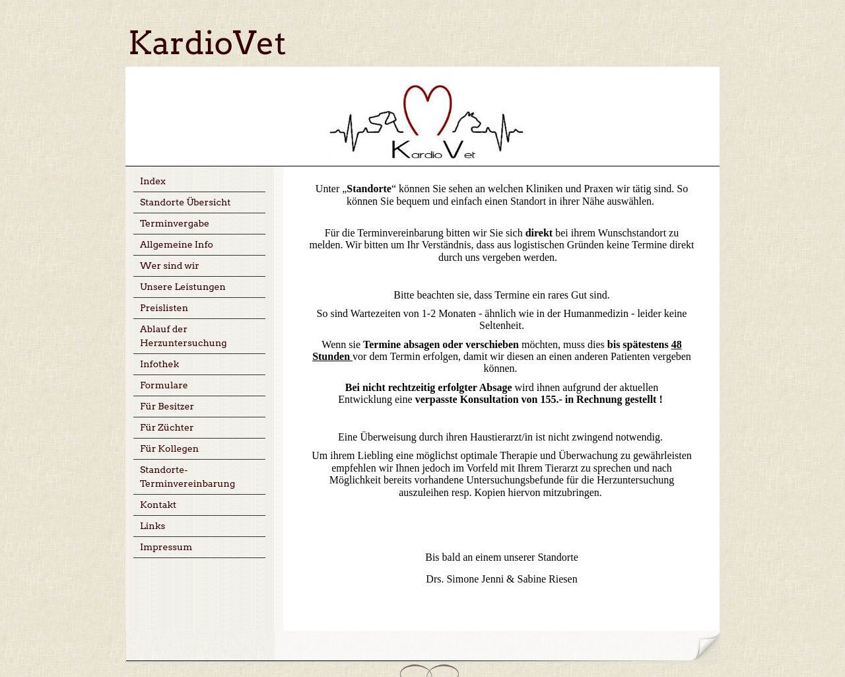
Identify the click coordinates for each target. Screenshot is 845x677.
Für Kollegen (169, 448)
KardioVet (207, 43)
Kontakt (158, 504)
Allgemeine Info (176, 244)
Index (153, 181)
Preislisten (164, 308)
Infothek (159, 364)
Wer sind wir (169, 265)
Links (152, 525)
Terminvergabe (174, 223)
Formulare (164, 385)
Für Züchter (167, 427)
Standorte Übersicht (185, 202)
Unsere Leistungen (183, 286)
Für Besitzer (167, 406)
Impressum (166, 547)
